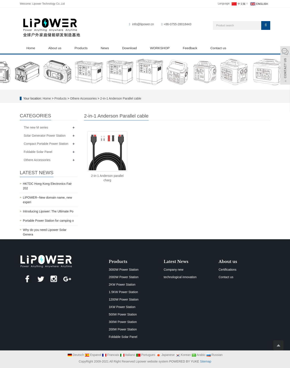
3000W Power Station (123, 269)
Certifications (227, 269)
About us (54, 48)
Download (129, 48)
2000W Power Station (123, 277)
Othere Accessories (83, 98)
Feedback (190, 48)
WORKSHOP (160, 48)
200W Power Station (123, 329)
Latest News (176, 261)
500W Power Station (123, 314)
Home (30, 48)
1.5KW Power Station (123, 292)
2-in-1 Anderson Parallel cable (120, 98)
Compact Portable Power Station (46, 143)
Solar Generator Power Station (45, 135)
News (105, 48)
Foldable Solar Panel (38, 152)
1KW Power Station (122, 307)
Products (80, 48)
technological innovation (180, 277)
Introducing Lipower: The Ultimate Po (48, 211)
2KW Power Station (122, 284)
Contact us (218, 48)
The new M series (36, 127)
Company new (173, 269)
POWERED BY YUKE (184, 361)
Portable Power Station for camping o (48, 220)
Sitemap (205, 361)
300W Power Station (123, 322)
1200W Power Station (123, 299)
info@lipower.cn (143, 24)
